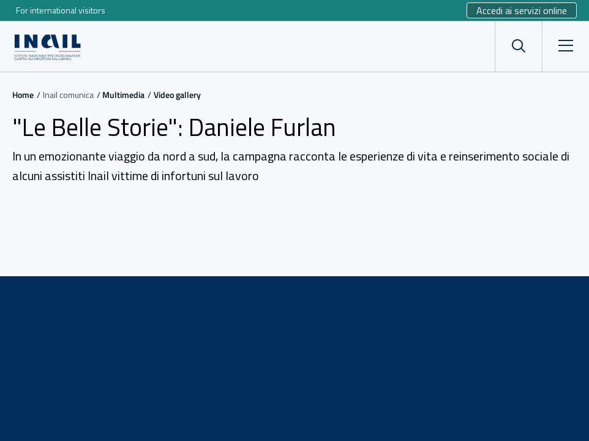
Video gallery (177, 94)
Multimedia (123, 94)
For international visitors (60, 10)
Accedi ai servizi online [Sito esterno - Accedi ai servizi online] (521, 10)
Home (23, 94)
